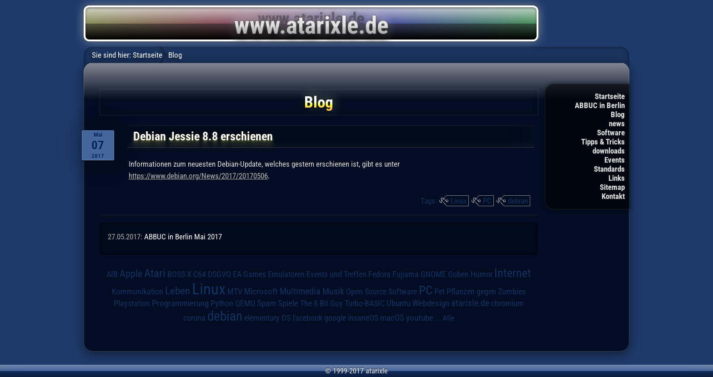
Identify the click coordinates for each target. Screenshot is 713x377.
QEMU (245, 303)
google (335, 317)
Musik (333, 291)
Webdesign (430, 303)
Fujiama (405, 274)
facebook (307, 317)
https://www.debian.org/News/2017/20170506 (198, 175)
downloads (608, 150)
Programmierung (180, 303)
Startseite (610, 96)
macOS (392, 318)
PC (487, 200)
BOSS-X (179, 274)
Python (222, 303)
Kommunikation (137, 291)
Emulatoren (286, 274)
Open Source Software (381, 291)
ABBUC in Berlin (600, 105)
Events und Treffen (336, 274)
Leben (177, 291)
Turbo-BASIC (365, 303)
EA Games (249, 274)
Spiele (288, 303)
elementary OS (267, 317)
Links (616, 178)
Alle (448, 317)
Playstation (132, 303)
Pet (439, 291)
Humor (481, 274)
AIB (112, 274)
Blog (618, 114)
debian (518, 200)
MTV (234, 291)
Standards (609, 169)
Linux (459, 200)
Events (614, 159)
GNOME (433, 274)
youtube (419, 318)
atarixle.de (470, 303)
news (617, 123)
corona (194, 317)
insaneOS (363, 317)
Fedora (379, 274)
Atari (155, 273)
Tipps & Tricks (603, 141)
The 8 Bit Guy (321, 303)
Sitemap (612, 187)
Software (611, 132)
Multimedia (300, 291)
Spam (266, 303)
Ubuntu (399, 303)
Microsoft (261, 291)
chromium (507, 303)
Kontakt (613, 196)
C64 (199, 274)
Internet (512, 273)
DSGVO (219, 274)
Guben (458, 274)
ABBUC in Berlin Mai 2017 (183, 236)
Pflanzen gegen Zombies (486, 291)
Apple (131, 273)
